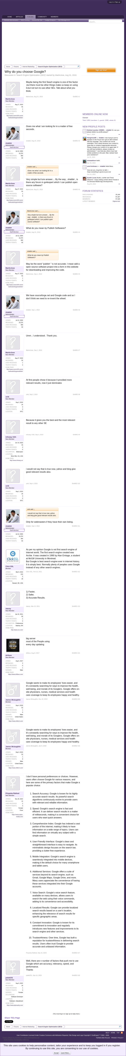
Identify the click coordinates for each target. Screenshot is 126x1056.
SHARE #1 (76, 96)
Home (9, 17)
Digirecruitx (116, 201)
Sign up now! (101, 70)
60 (22, 616)
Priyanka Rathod (12, 793)
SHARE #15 (76, 699)
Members (54, 17)
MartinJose (59, 75)
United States (19, 717)
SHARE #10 (76, 483)
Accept (56, 1053)
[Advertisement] (63, 43)
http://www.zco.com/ (17, 630)
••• (119, 134)
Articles (19, 17)
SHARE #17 (76, 953)
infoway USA (10, 437)
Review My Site (37, 20)
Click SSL (9, 566)
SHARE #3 (76, 189)
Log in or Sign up (114, 2)
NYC (21, 411)
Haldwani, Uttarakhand (16, 1001)
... (73, 20)
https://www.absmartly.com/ (15, 1005)
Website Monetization (11, 20)
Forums (30, 17)
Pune (21, 810)
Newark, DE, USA (17, 583)
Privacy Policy (117, 1038)
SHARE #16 (76, 746)
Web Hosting (25, 20)
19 (22, 801)
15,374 (21, 153)
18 (22, 579)
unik (7, 397)
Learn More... (65, 1053)
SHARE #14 (76, 653)
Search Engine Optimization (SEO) (30, 75)
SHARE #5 (76, 274)
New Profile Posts (94, 127)
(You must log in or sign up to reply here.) (66, 1014)
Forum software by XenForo (21, 1038)
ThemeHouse (33, 1040)
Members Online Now (95, 114)
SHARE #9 (76, 434)
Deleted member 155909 (95, 130)
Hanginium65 (91, 138)
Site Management (64, 20)
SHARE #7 (76, 350)
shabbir (8, 143)
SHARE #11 (76, 526)
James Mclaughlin (12, 700)
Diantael (85, 117)
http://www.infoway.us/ (16, 460)
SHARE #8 (76, 394)
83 (22, 158)
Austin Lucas (91, 177)
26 (22, 404)
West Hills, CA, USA (17, 456)
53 (22, 707)
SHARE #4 (76, 232)
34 (22, 445)
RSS (122, 1033)
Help (107, 1032)
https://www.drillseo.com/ (15, 674)
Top (117, 1032)
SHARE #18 (76, 975)
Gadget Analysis (50, 20)
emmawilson (91, 160)
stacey (8, 609)
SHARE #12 (76, 571)
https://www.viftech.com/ (16, 721)
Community (42, 17)
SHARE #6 (76, 310)
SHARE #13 (76, 606)
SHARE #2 (76, 141)
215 (22, 574)
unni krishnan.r (92, 166)
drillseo (8, 655)
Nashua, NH (19, 625)
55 (22, 107)
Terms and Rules (103, 1038)
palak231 (9, 978)
